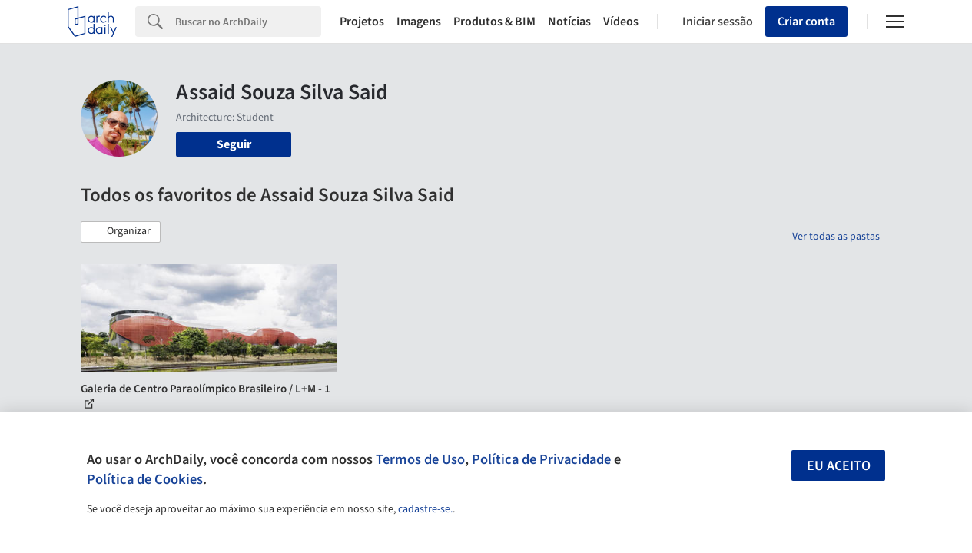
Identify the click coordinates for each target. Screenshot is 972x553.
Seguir (234, 144)
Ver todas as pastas (836, 236)
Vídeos (621, 21)
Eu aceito (839, 465)
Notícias (569, 21)
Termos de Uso (420, 459)
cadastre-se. (425, 509)
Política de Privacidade (541, 459)
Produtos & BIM (494, 21)
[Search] (248, 21)
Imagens (418, 21)
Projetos (362, 21)
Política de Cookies (145, 479)
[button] (121, 232)
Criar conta (806, 21)
